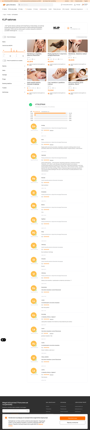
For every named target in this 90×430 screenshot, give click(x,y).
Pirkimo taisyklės (64, 411)
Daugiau (20, 30)
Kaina (3, 42)
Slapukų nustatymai (72, 422)
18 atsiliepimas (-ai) (75, 29)
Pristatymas (63, 406)
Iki (16, 54)
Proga (14, 79)
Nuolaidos (28, 9)
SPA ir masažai (65, 9)
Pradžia (9, 14)
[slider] (3, 52)
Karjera (47, 406)
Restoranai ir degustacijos (77, 9)
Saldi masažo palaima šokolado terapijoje (52, 180)
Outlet (50, 9)
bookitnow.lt (78, 411)
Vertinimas (14, 92)
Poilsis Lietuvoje (57, 9)
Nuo (4, 54)
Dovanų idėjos (12, 9)
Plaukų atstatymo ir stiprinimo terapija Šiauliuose (54, 128)
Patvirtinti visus (72, 418)
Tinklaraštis (48, 409)
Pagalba (86, 1)
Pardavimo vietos (78, 1)
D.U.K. (72, 1)
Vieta (20, 9)
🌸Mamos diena (43, 9)
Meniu (4, 9)
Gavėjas (14, 75)
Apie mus (48, 411)
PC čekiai (35, 9)
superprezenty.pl (79, 406)
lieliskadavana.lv (78, 409)
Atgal (4, 14)
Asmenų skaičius (14, 83)
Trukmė (14, 88)
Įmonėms (67, 1)
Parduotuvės (63, 409)
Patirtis (14, 66)
